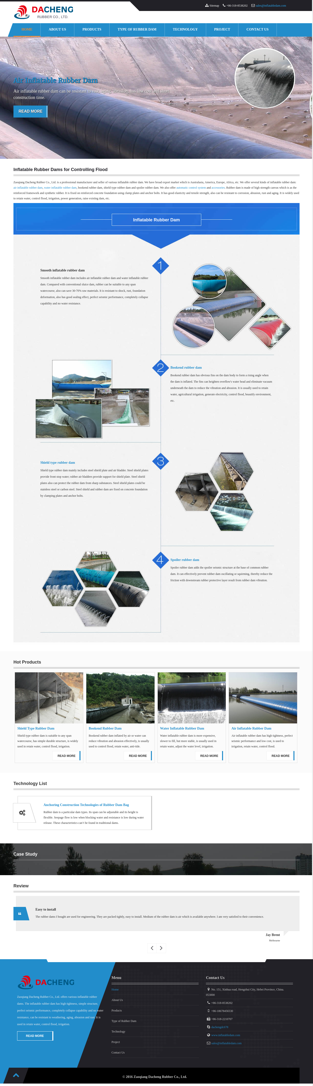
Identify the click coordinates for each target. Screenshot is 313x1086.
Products (91, 29)
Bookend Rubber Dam (105, 728)
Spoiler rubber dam (184, 560)
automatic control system (191, 187)
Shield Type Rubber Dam (35, 728)
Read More (31, 111)
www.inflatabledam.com (225, 1035)
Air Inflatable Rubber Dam (251, 728)
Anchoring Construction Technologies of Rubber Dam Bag (86, 805)
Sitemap (214, 5)
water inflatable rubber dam (60, 187)
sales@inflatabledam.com (271, 5)
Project (222, 29)
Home (27, 29)
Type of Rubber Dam (137, 29)
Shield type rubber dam (57, 462)
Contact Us (257, 29)
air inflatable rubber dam (28, 187)
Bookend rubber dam (186, 367)
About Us (57, 29)
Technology (185, 29)
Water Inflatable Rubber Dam (182, 728)
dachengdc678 (219, 1027)
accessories (218, 187)
